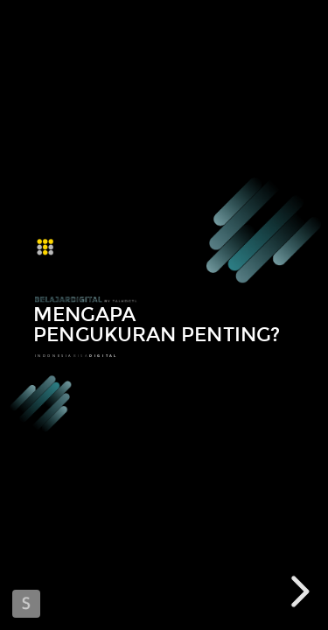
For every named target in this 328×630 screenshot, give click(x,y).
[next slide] (297, 591)
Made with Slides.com (26, 604)
